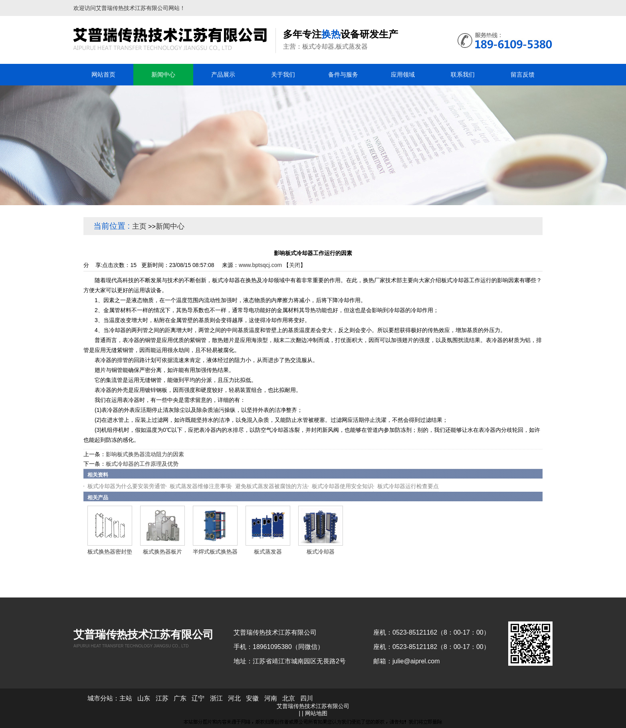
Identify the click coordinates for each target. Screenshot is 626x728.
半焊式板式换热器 (215, 551)
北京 (288, 698)
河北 (234, 698)
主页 (139, 226)
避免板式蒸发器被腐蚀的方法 (271, 486)
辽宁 (198, 698)
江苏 (162, 698)
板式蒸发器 (268, 551)
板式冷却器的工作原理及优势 (142, 464)
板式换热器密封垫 (109, 551)
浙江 (216, 698)
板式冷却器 (321, 551)
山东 (143, 698)
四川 (306, 698)
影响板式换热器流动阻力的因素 (145, 454)
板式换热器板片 (162, 551)
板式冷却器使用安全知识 (342, 486)
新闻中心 (170, 226)
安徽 (252, 698)
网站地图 (316, 713)
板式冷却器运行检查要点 (408, 486)
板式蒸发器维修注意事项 (200, 486)
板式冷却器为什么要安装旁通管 (126, 486)
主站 (125, 698)
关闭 (294, 265)
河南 (270, 698)
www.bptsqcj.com (260, 265)
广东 (180, 698)
